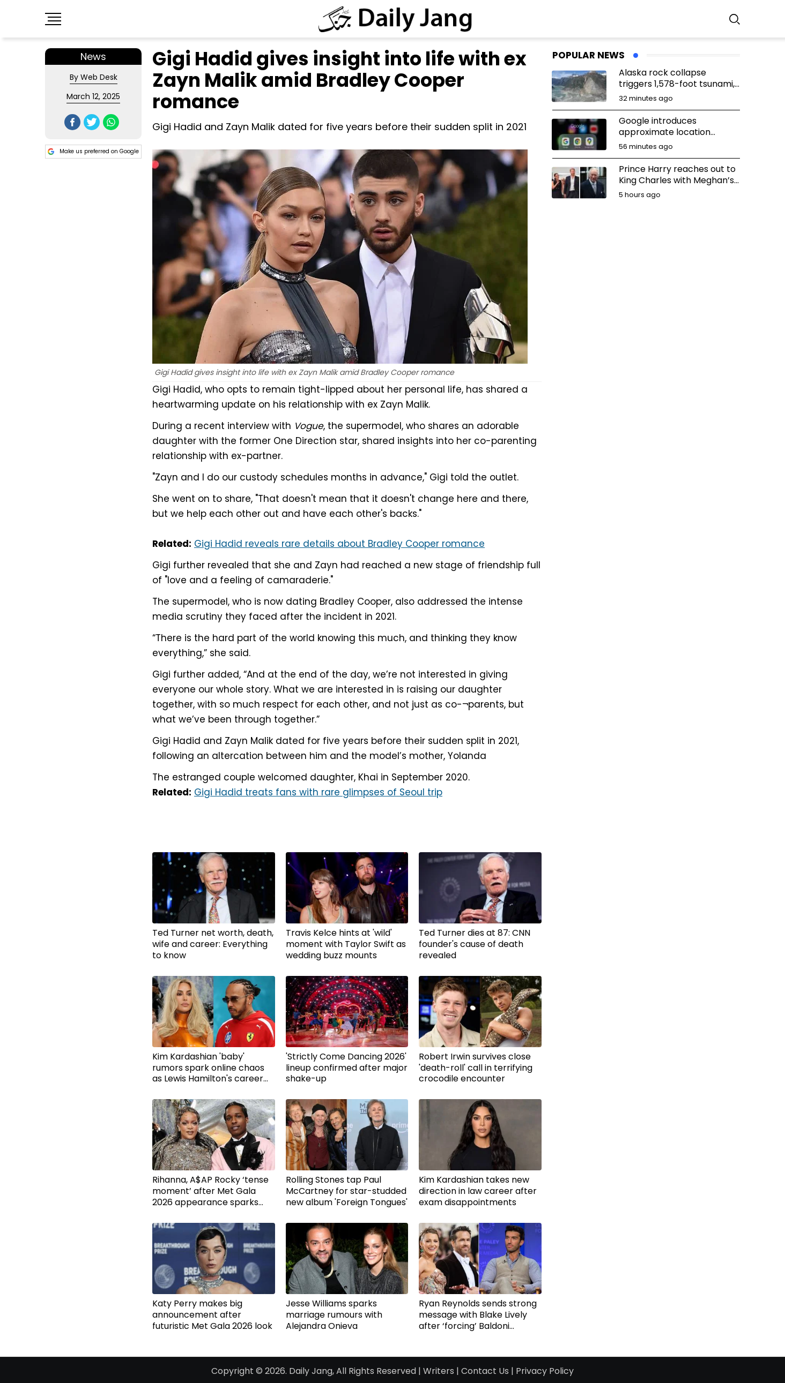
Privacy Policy (545, 1371)
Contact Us (485, 1371)
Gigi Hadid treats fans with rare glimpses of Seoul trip (318, 792)
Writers (438, 1371)
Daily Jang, (311, 1371)
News (93, 56)
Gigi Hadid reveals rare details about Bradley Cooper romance (339, 543)
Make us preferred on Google (93, 151)
